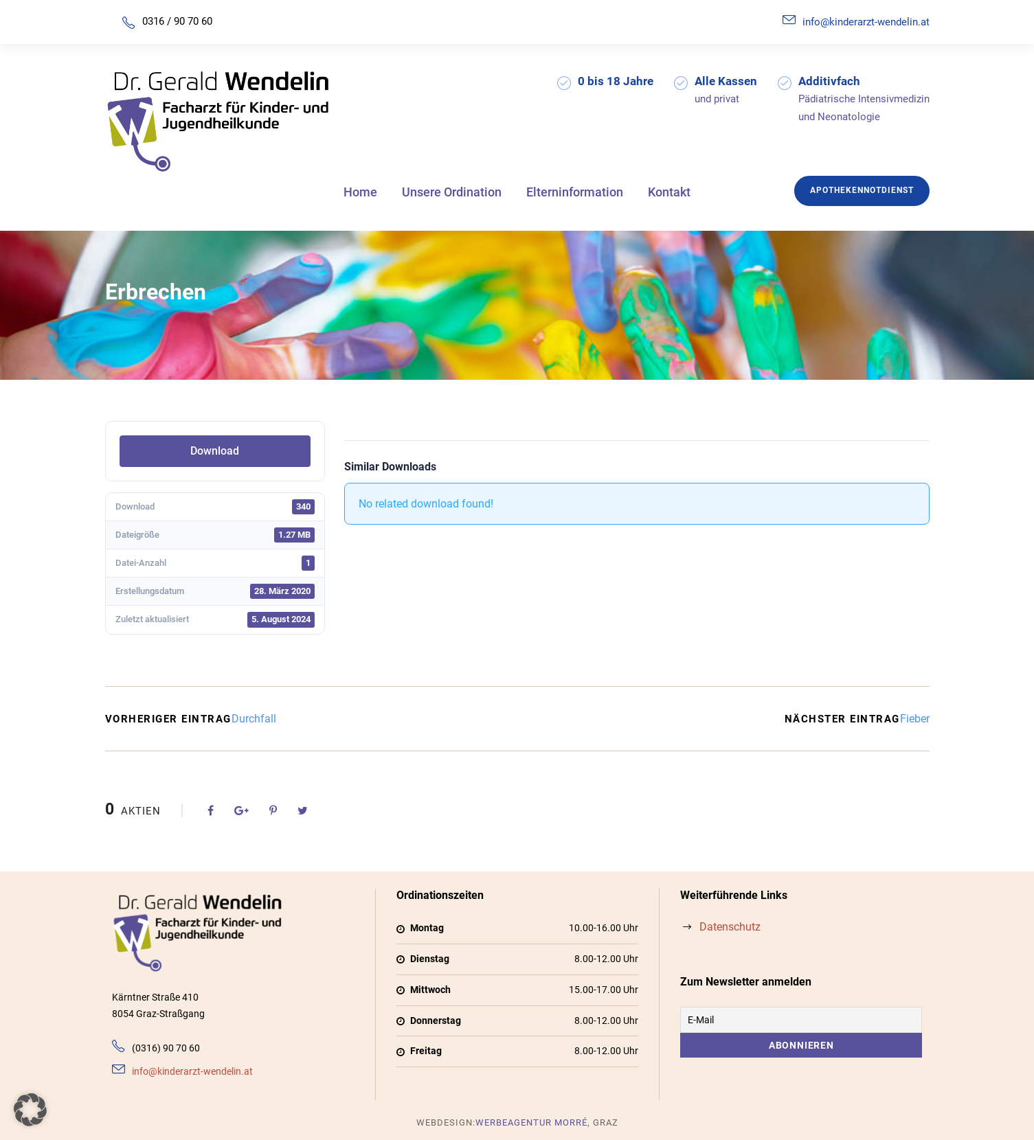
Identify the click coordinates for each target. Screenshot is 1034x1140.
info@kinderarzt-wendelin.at (866, 22)
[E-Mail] (801, 1020)
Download (214, 450)
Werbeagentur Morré (531, 1122)
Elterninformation (574, 192)
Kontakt (669, 192)
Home (360, 192)
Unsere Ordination (452, 192)
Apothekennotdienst (862, 190)
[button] (30, 1110)
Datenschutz (730, 926)
